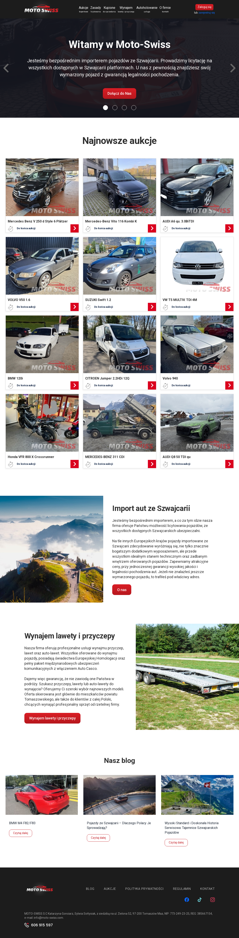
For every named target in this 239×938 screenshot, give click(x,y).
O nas (122, 590)
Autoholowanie (147, 9)
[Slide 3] (133, 107)
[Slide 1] (114, 107)
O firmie (165, 9)
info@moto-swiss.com (48, 917)
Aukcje (83, 9)
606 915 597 (42, 925)
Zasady (96, 9)
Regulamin (182, 889)
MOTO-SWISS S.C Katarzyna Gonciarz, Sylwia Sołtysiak (59, 913)
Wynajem (126, 9)
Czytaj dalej (20, 833)
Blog (90, 889)
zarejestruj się (206, 12)
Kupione (109, 9)
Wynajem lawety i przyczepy (52, 718)
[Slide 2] (124, 107)
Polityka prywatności (144, 889)
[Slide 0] (105, 107)
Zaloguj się (204, 7)
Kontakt (207, 889)
